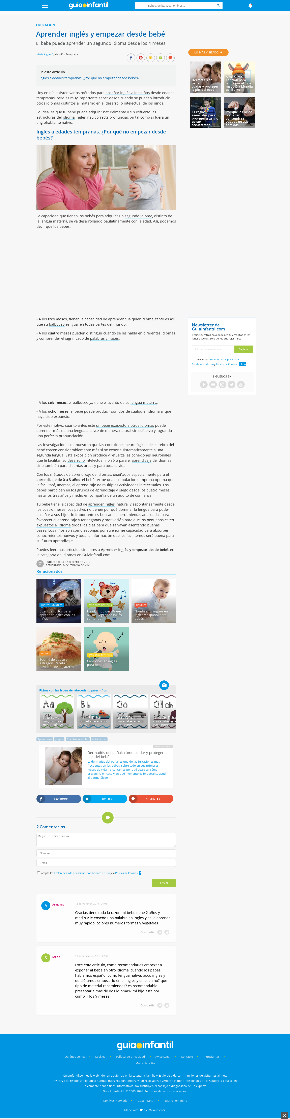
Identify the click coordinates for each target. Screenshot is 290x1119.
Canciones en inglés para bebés (102, 663)
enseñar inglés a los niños (128, 92)
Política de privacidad (131, 1056)
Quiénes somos (75, 1056)
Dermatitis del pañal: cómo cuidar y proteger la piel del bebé (205, 85)
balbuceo (57, 324)
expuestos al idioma (53, 525)
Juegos (59, 739)
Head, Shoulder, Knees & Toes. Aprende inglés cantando (104, 615)
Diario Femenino (176, 1101)
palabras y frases (104, 338)
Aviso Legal (162, 1056)
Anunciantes (211, 1056)
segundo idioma (138, 215)
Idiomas (69, 554)
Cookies (100, 1056)
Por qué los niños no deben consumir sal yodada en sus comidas (239, 118)
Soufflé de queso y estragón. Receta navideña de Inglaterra (56, 663)
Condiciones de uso (99, 873)
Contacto (187, 1056)
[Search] (218, 5)
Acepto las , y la (89, 873)
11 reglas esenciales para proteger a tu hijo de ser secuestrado (205, 118)
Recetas (45, 653)
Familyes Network (115, 1101)
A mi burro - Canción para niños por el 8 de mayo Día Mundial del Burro (240, 83)
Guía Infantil (146, 1101)
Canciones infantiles (100, 605)
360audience (157, 1110)
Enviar (164, 883)
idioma (69, 117)
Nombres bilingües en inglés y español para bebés (151, 615)
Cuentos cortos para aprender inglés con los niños (57, 615)
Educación (45, 25)
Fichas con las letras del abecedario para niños (73, 690)
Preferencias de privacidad (69, 873)
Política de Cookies (126, 873)
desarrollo (76, 460)
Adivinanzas (99, 739)
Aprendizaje (45, 739)
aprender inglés (101, 504)
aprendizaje (141, 460)
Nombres (141, 605)
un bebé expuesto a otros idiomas (125, 425)
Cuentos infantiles (51, 605)
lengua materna (143, 402)
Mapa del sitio (145, 1063)
